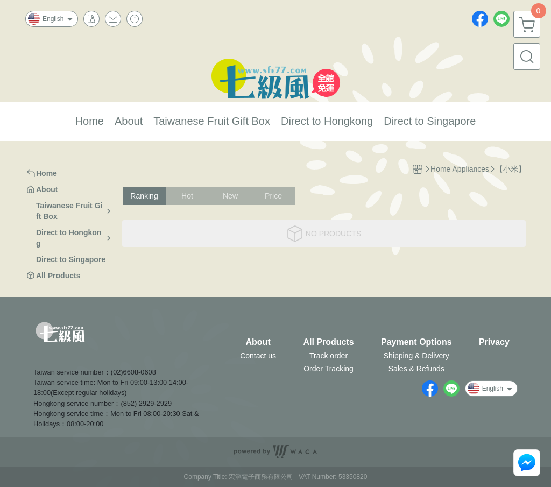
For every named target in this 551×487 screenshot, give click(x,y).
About (258, 342)
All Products (328, 342)
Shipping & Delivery (416, 355)
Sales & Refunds (416, 368)
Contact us (258, 355)
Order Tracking (328, 368)
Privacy (494, 342)
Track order (328, 355)
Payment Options (416, 342)
